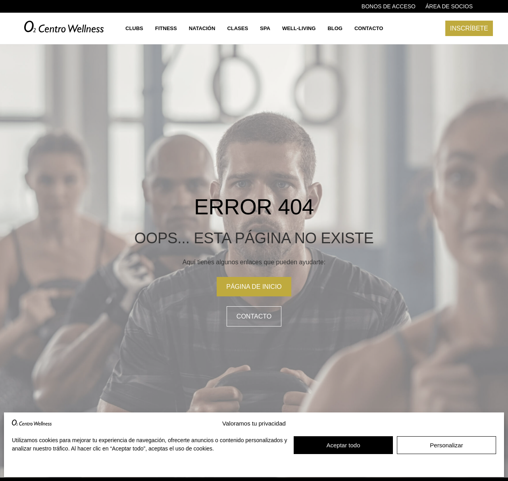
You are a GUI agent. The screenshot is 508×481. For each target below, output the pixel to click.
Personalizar (446, 445)
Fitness (166, 28)
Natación (202, 28)
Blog (335, 28)
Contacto (368, 28)
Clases (237, 28)
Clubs (134, 28)
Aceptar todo (343, 445)
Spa (265, 28)
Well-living (299, 28)
